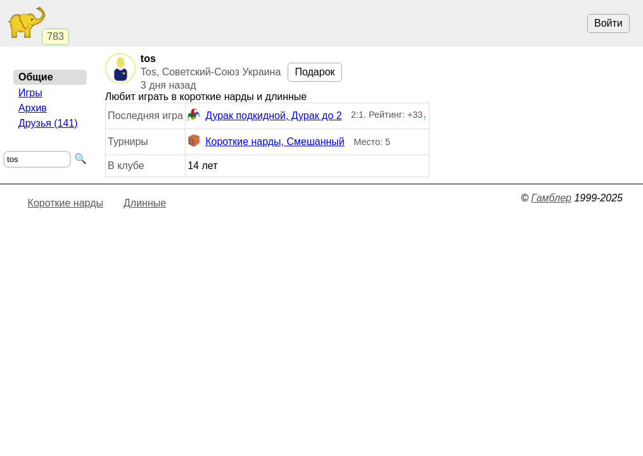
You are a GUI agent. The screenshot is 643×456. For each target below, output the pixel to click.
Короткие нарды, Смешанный (266, 141)
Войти (608, 23)
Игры (30, 92)
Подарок (314, 71)
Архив (32, 108)
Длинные (145, 203)
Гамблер (551, 198)
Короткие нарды (65, 203)
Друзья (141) (48, 123)
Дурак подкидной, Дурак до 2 (264, 116)
